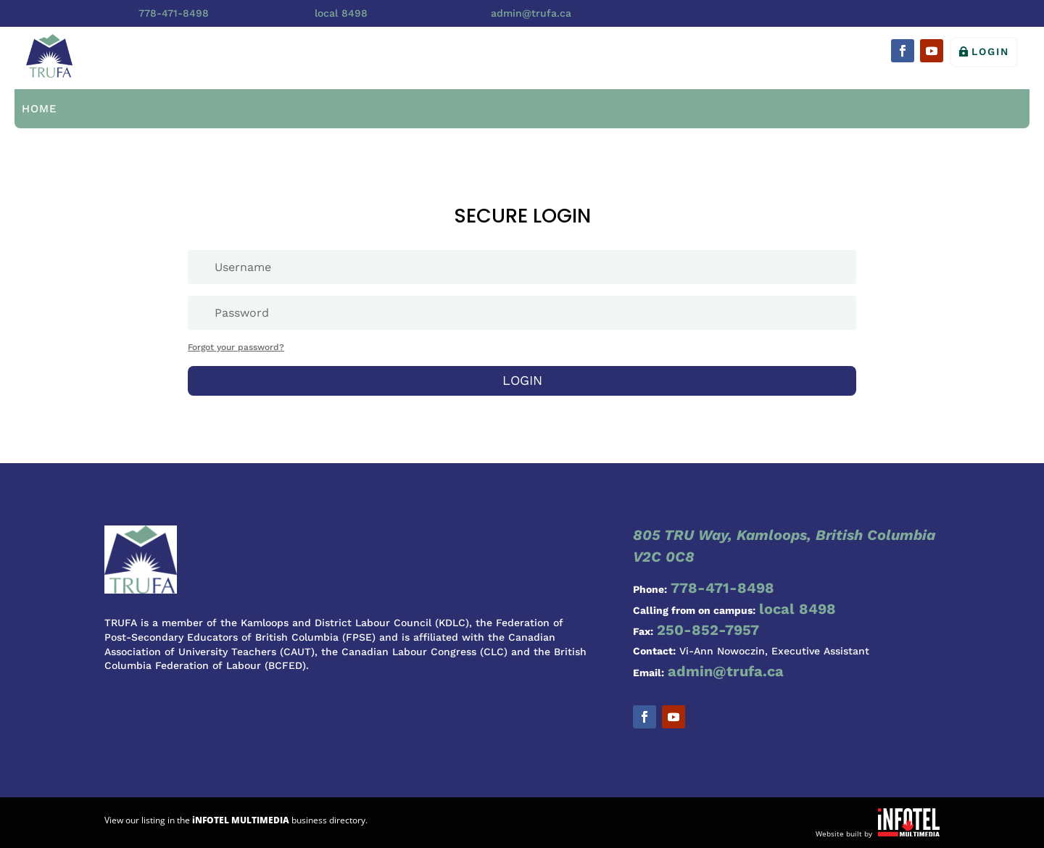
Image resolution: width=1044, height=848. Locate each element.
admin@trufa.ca (531, 13)
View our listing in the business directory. (236, 820)
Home (39, 108)
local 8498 (341, 13)
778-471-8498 (173, 13)
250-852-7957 (708, 630)
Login (990, 51)
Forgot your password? (236, 347)
